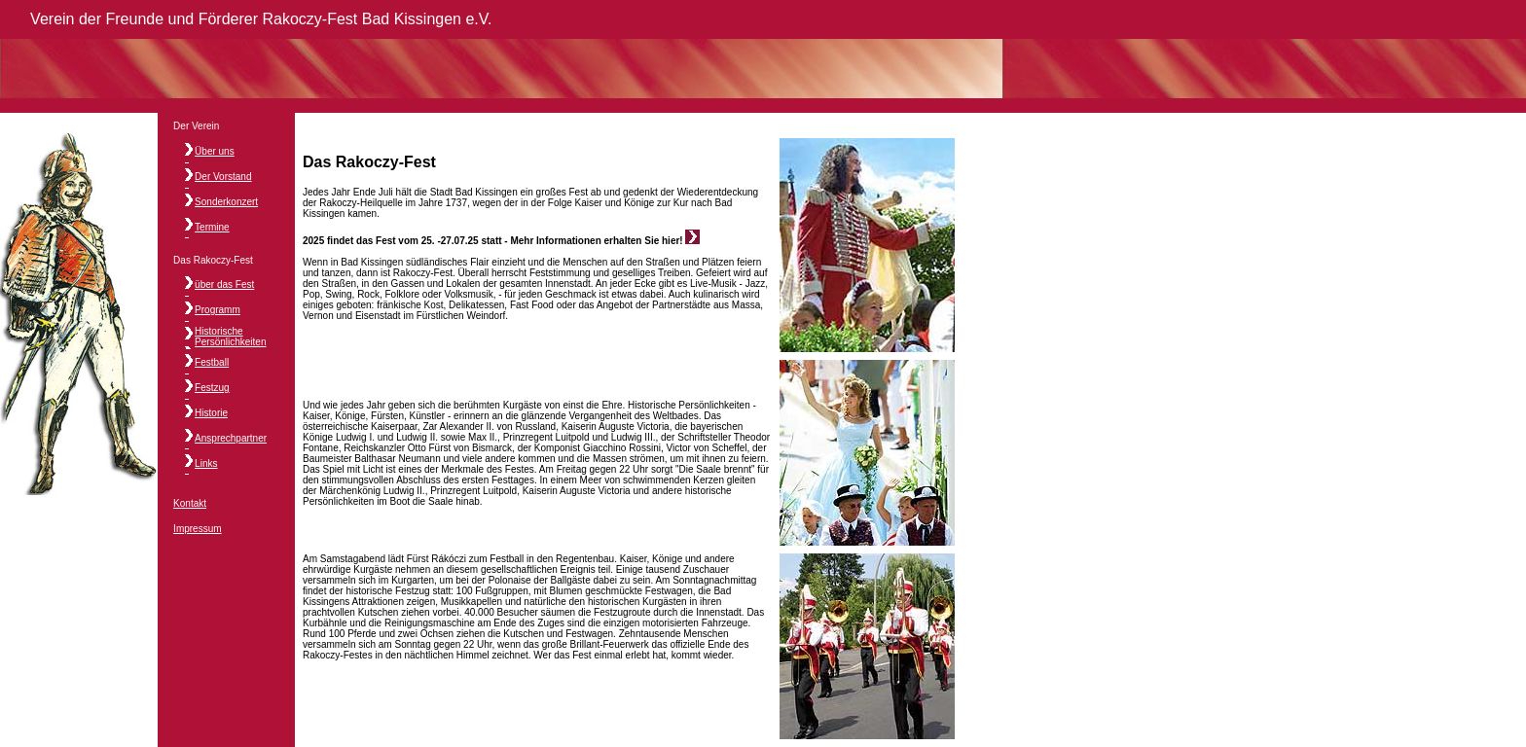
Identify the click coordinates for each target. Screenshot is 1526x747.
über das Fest (224, 284)
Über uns (215, 151)
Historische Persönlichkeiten (230, 336)
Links (206, 463)
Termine (212, 227)
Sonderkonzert (226, 201)
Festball (212, 362)
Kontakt (189, 503)
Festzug (212, 387)
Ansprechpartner (231, 438)
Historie (211, 413)
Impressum (197, 528)
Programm (217, 309)
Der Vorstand (223, 176)
